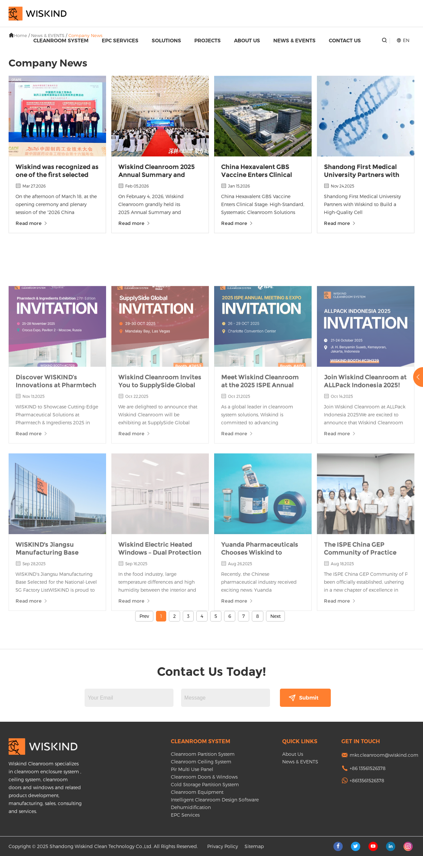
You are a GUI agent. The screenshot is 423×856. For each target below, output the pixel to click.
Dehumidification (191, 807)
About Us (247, 40)
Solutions (166, 40)
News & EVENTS (294, 40)
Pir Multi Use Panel (192, 769)
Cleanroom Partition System (203, 754)
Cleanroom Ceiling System (201, 761)
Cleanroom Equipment (197, 792)
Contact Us (345, 40)
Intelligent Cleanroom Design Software (215, 799)
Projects (207, 40)
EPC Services (120, 40)
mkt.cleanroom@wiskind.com (384, 755)
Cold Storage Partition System (205, 784)
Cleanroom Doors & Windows (204, 777)
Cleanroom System (61, 40)
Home (20, 35)
